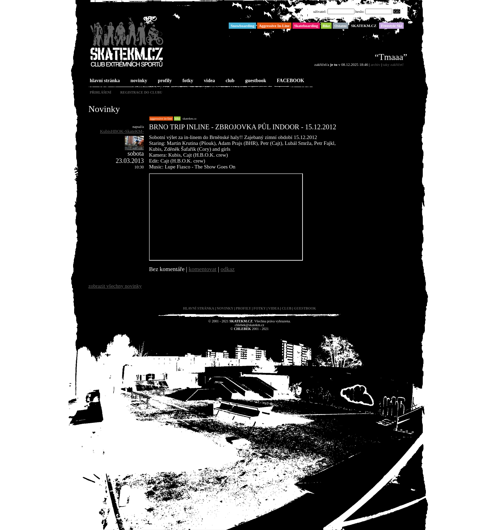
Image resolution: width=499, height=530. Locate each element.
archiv (375, 64)
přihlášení (100, 92)
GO (397, 11)
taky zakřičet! (393, 64)
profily (164, 81)
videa (208, 81)
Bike (177, 118)
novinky (138, 81)
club (229, 81)
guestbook (255, 81)
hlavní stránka (104, 81)
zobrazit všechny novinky (115, 286)
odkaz (228, 269)
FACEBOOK (289, 81)
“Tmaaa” (391, 57)
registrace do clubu (141, 92)
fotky (187, 81)
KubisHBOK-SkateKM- (122, 131)
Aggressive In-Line (161, 118)
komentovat (202, 269)
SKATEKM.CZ (189, 118)
